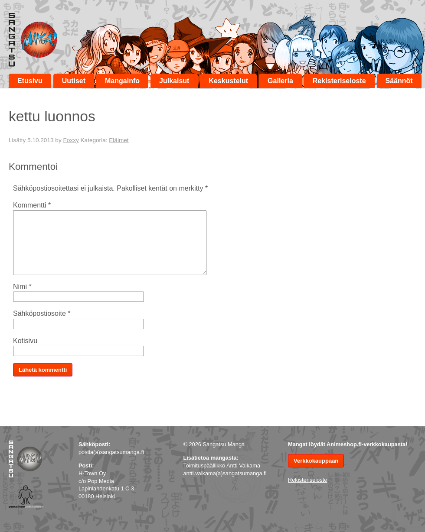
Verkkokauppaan (316, 460)
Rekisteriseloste (339, 80)
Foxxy (70, 140)
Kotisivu (25, 340)
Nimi (22, 286)
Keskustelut (228, 80)
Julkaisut (174, 80)
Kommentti (32, 205)
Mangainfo (122, 80)
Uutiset (73, 80)
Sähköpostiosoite (42, 313)
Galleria (280, 80)
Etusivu (29, 80)
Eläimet (118, 140)
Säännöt (399, 80)
